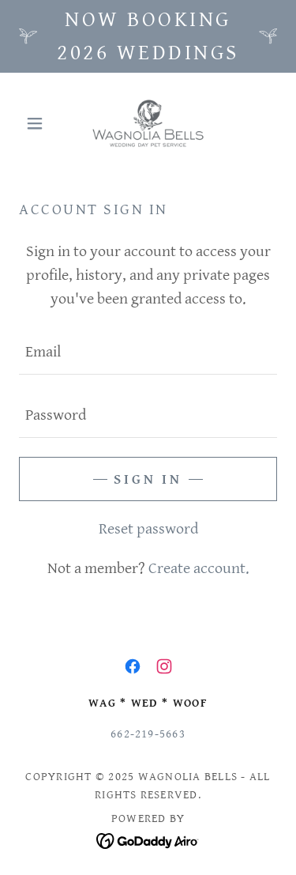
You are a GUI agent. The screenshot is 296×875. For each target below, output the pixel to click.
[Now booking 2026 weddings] (148, 36)
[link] (148, 123)
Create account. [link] (198, 569)
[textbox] (148, 352)
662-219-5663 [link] (148, 734)
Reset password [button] (148, 529)
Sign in (148, 479)
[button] (38, 123)
